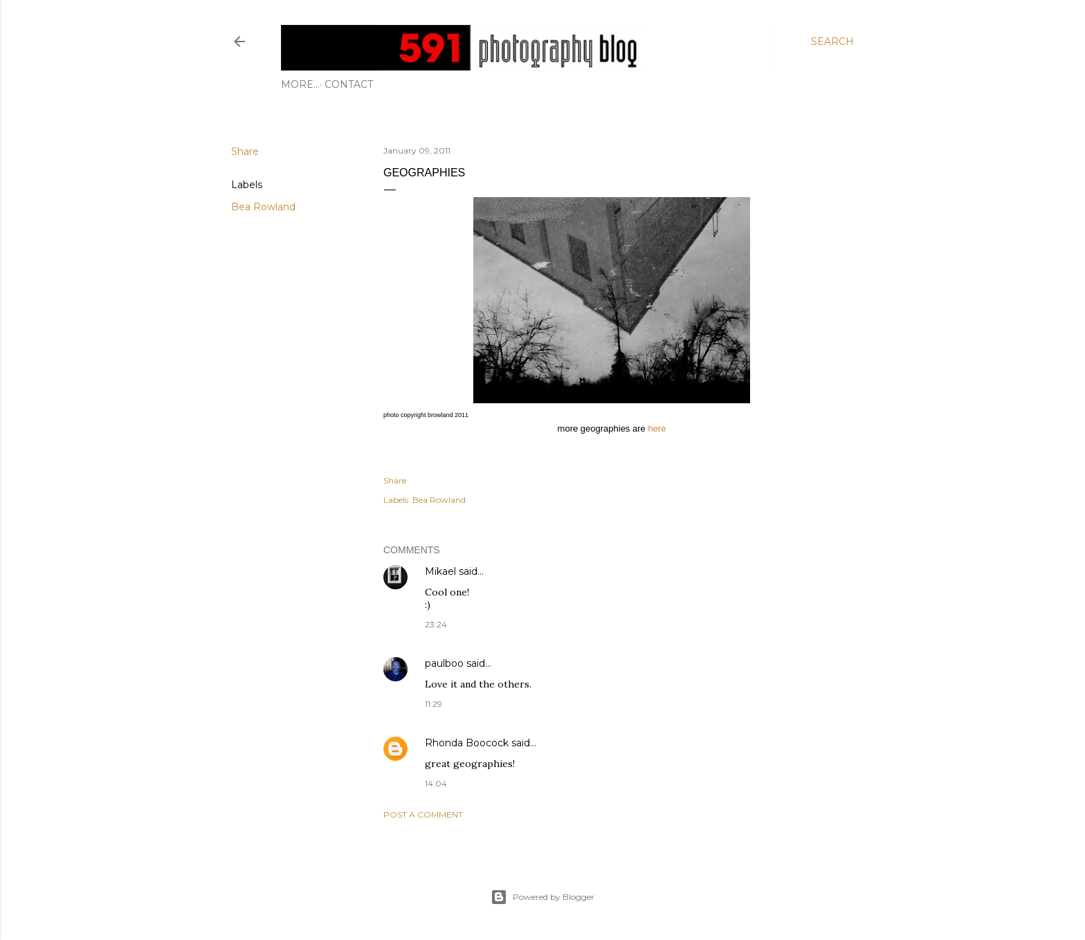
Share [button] (245, 151)
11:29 (433, 704)
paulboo (444, 663)
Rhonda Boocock (467, 743)
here (657, 428)
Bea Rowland (263, 207)
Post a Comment (423, 814)
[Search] (832, 41)
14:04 (436, 783)
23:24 (436, 624)
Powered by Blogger (542, 897)
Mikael (440, 571)
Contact (310, 84)
